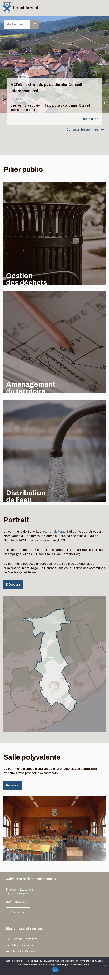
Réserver (13, 785)
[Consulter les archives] (85, 129)
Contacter (18, 912)
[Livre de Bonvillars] (21, 939)
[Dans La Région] (20, 951)
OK (55, 970)
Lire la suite (90, 119)
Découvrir (13, 584)
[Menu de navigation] (102, 8)
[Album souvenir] (19, 945)
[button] (4, 103)
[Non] (104, 966)
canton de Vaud (54, 531)
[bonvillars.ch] (21, 7)
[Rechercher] (34, 24)
